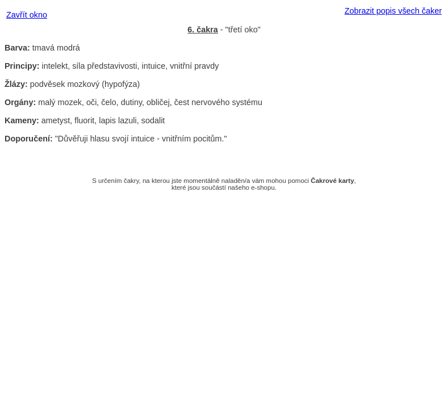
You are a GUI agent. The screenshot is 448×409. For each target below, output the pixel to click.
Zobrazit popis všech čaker (393, 10)
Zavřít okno (26, 14)
